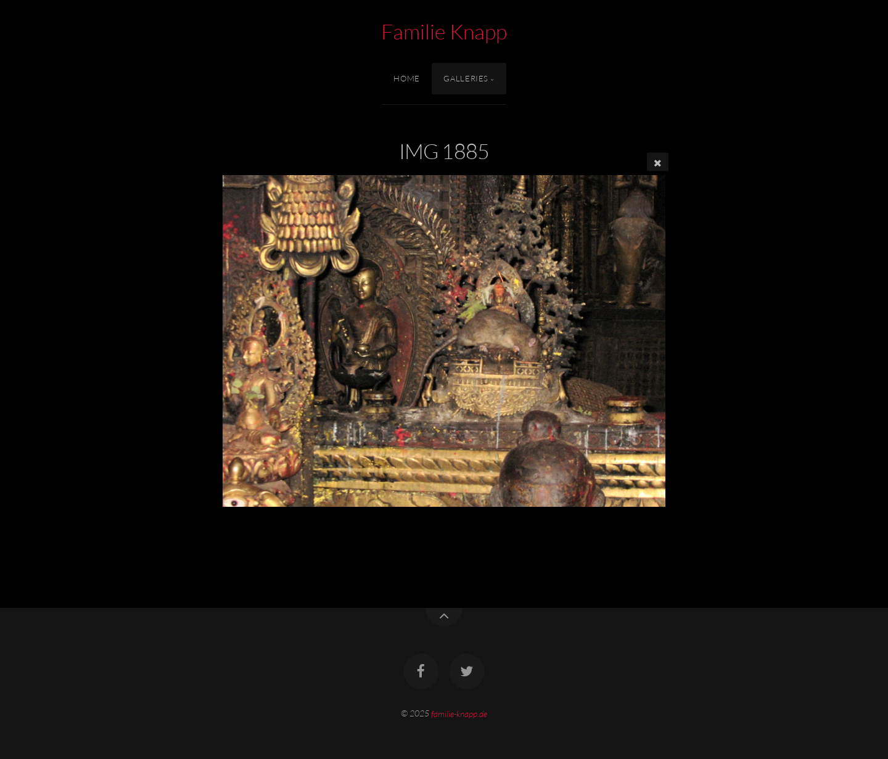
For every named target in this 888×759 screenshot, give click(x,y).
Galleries (465, 78)
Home (406, 78)
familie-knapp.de (459, 713)
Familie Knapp (444, 31)
